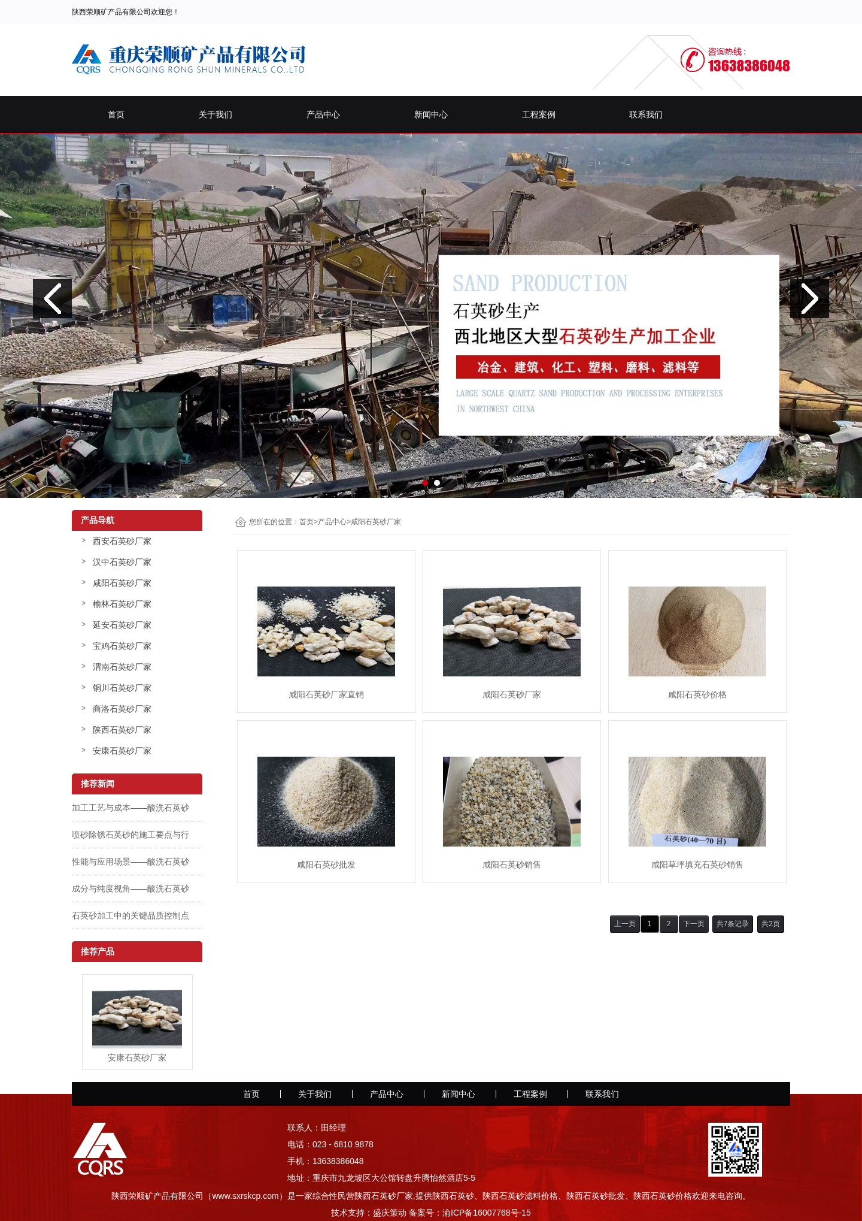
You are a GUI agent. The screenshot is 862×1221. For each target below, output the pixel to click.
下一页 (694, 924)
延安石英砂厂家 (122, 625)
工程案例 (539, 114)
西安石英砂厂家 (122, 541)
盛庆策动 (389, 1212)
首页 (116, 114)
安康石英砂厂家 (122, 750)
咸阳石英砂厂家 (122, 583)
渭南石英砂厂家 (122, 667)
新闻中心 (431, 114)
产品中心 (323, 114)
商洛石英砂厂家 (122, 709)
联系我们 (646, 114)
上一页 (625, 924)
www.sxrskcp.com (245, 1196)
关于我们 (215, 114)
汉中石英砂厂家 (122, 562)
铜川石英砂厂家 (122, 688)
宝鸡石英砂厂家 (122, 646)
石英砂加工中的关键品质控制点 (130, 915)
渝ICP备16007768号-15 (486, 1212)
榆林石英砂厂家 (122, 604)
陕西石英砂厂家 (122, 730)
